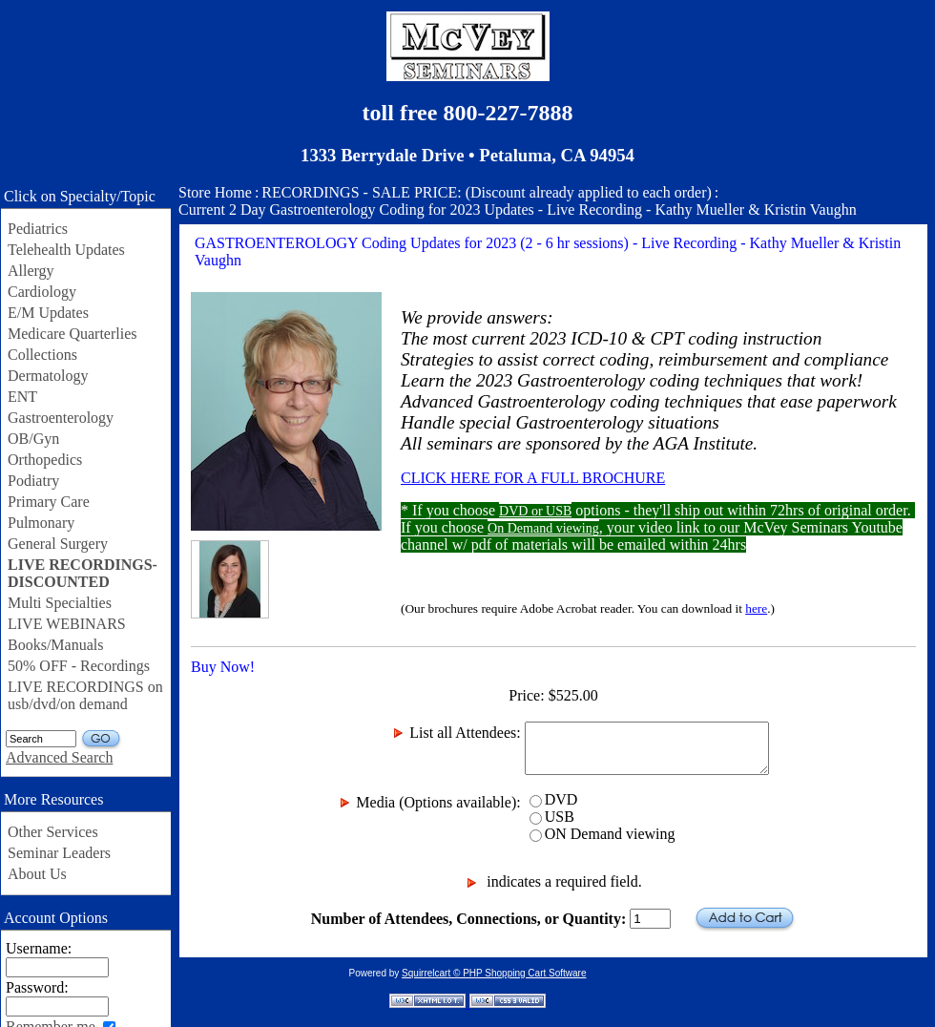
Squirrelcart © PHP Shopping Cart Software (494, 973)
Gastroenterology (61, 417)
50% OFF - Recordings (79, 666)
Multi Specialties (60, 603)
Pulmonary (41, 522)
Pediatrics (38, 228)
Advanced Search (59, 757)
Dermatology (48, 375)
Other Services (53, 832)
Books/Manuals (55, 645)
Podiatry (33, 480)
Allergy (31, 270)
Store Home (215, 192)
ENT (22, 396)
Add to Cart (745, 919)
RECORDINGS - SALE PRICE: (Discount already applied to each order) (486, 192)
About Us (37, 874)
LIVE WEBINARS (67, 624)
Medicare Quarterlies (72, 333)
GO (102, 739)
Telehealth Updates (66, 249)
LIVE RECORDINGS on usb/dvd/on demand (85, 695)
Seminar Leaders (59, 853)
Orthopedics (45, 459)
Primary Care (49, 501)
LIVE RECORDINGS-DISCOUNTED (82, 573)
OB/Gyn (33, 438)
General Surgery (58, 543)
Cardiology (42, 291)
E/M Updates (48, 312)
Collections (42, 354)
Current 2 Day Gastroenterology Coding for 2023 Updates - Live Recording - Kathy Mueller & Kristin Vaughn (517, 209)
